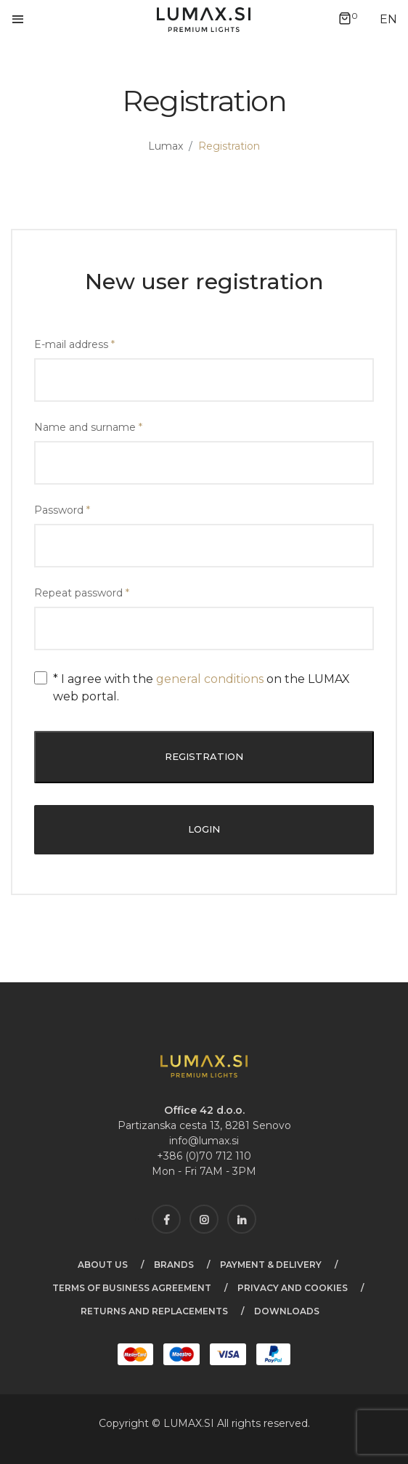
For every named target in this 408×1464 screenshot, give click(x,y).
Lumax (165, 146)
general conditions (210, 679)
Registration (204, 756)
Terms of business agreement (131, 1287)
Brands (174, 1264)
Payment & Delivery (271, 1264)
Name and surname (88, 427)
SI (210, 1423)
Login (204, 829)
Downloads (286, 1311)
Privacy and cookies (292, 1287)
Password (62, 510)
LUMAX (182, 1423)
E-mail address (74, 344)
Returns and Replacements (154, 1311)
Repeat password (81, 592)
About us (103, 1264)
